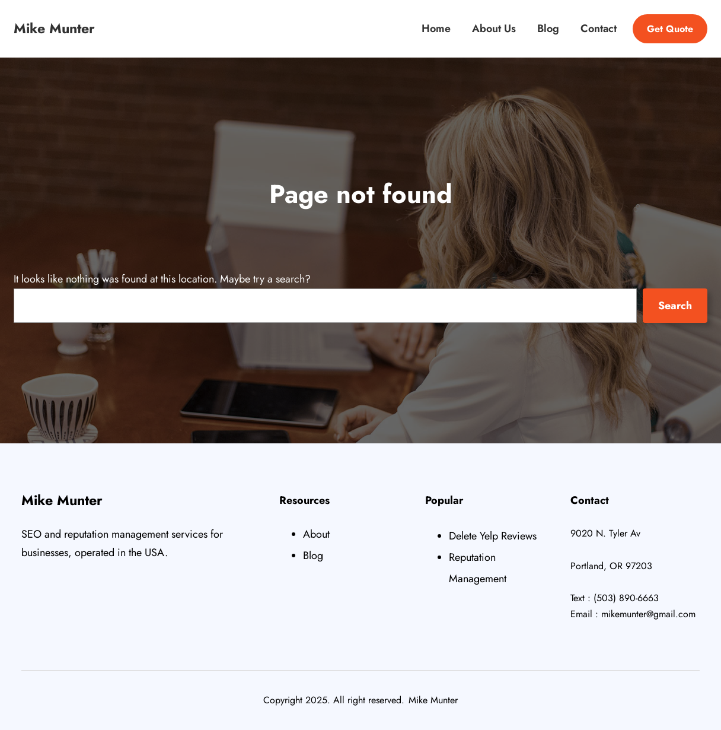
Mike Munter (54, 28)
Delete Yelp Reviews (493, 536)
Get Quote (670, 29)
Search (675, 305)
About (316, 534)
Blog (313, 555)
